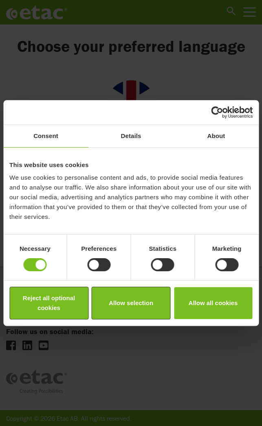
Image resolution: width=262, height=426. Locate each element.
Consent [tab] (45, 135)
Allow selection (131, 302)
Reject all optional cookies (49, 302)
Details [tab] (131, 135)
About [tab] (216, 135)
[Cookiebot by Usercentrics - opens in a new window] (217, 112)
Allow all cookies (213, 302)
